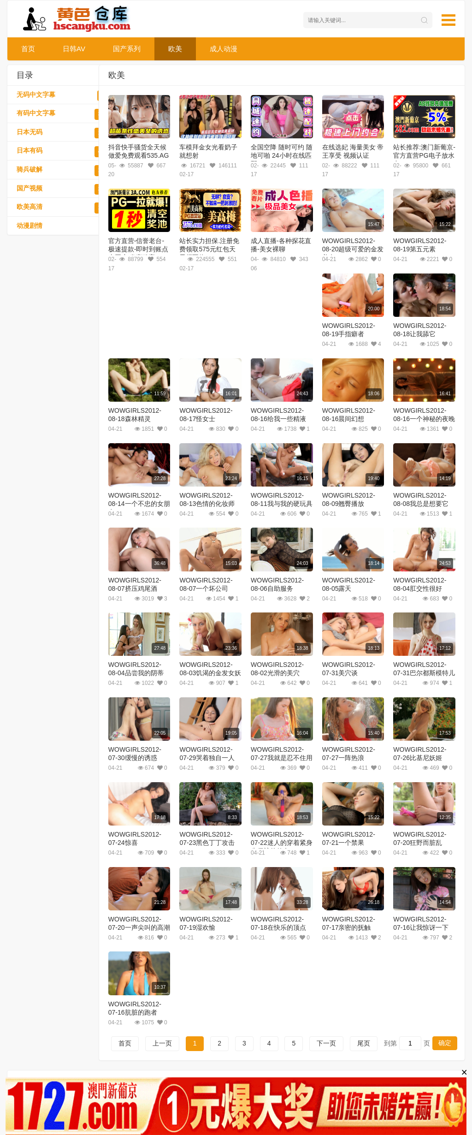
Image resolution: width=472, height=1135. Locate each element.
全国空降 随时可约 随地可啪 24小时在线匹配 (282, 155)
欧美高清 (67, 208)
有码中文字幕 (67, 114)
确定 (444, 1042)
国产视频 (67, 189)
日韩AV (74, 49)
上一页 (162, 1043)
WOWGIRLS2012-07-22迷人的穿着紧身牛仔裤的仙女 (282, 843)
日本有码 (67, 151)
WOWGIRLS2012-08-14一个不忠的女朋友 (139, 504)
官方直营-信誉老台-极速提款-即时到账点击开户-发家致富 (138, 249)
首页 (28, 49)
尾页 (363, 1043)
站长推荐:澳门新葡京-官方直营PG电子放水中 (424, 155)
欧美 (175, 49)
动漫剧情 (67, 226)
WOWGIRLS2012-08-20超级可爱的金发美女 (353, 249)
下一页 (326, 1043)
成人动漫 (223, 49)
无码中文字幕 (67, 95)
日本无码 (67, 133)
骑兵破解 (67, 170)
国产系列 (127, 49)
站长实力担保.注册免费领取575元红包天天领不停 (209, 249)
